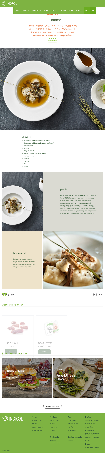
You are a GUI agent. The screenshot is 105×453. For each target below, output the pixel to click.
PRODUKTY (25, 10)
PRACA (54, 10)
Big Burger (11, 377)
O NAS (17, 10)
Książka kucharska (52, 406)
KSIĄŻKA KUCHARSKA (66, 10)
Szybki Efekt (63, 369)
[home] (9, 3)
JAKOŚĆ (46, 10)
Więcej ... (11, 384)
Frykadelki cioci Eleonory (67, 377)
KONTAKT (79, 10)
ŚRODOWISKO (36, 10)
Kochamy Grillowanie (13, 370)
